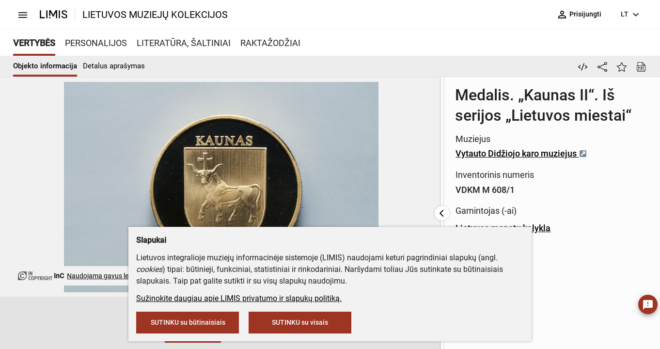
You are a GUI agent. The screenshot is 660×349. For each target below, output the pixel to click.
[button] (62, 323)
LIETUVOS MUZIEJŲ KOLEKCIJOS (155, 14)
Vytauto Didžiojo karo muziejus (297, 133)
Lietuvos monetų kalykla (279, 208)
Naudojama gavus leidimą (106, 276)
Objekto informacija (45, 66)
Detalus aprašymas (114, 66)
